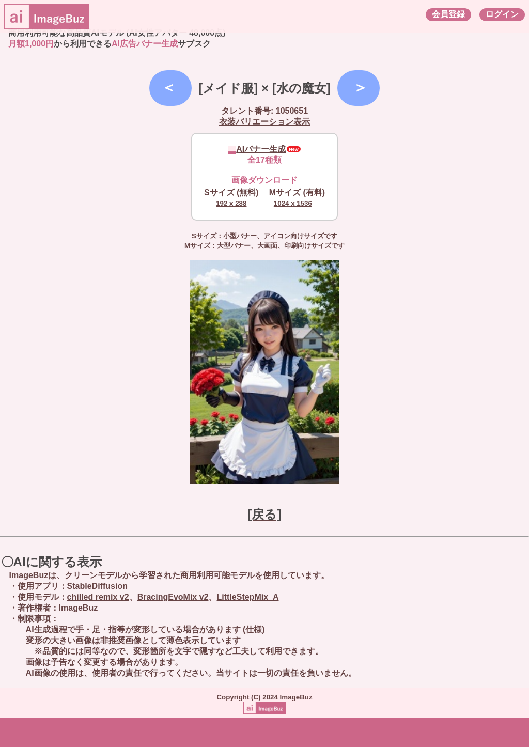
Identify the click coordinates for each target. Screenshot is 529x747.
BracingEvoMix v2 (173, 597)
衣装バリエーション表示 (264, 121)
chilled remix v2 (98, 597)
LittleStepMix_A (247, 597)
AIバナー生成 (257, 149)
